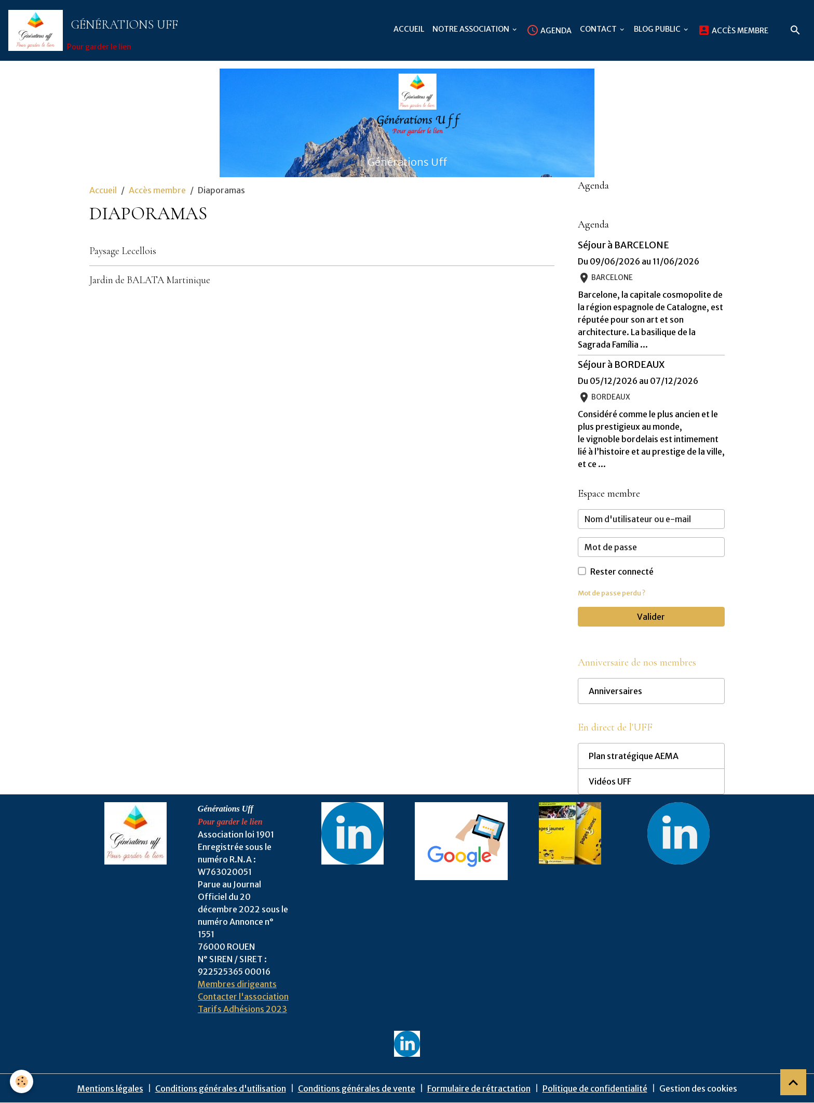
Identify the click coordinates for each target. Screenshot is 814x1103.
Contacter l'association (243, 996)
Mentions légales (110, 1088)
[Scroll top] (793, 1082)
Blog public (658, 29)
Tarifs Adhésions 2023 (242, 1009)
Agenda (549, 30)
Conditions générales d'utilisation (220, 1088)
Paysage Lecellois (122, 251)
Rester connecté (622, 571)
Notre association (471, 29)
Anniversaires (615, 691)
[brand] (95, 30)
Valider (651, 617)
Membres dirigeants (237, 984)
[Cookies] (22, 1081)
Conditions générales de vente (356, 1088)
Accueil (409, 29)
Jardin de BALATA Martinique (149, 280)
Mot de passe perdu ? (611, 593)
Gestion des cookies (698, 1088)
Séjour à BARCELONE (623, 245)
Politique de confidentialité (594, 1088)
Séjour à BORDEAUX (621, 364)
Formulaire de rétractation (479, 1088)
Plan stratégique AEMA (634, 756)
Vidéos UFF (610, 781)
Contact (599, 29)
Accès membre (733, 30)
